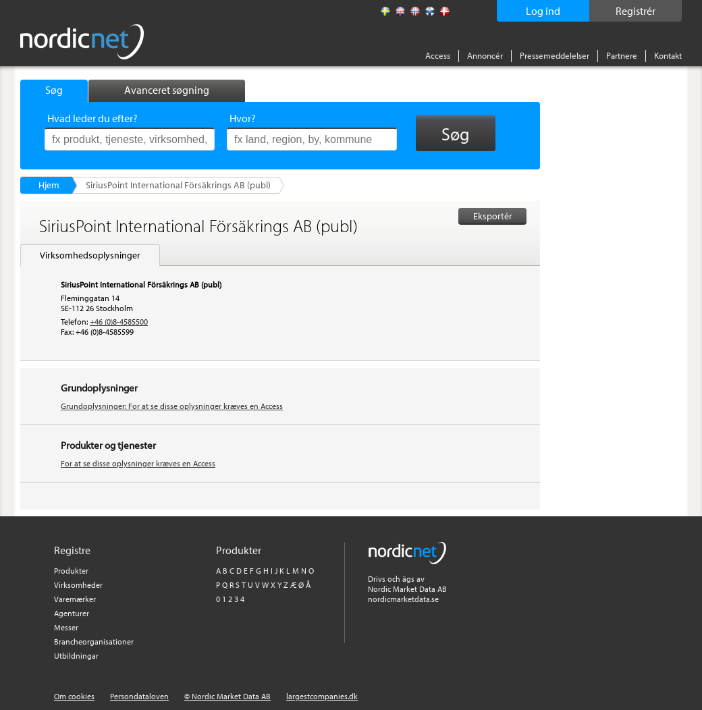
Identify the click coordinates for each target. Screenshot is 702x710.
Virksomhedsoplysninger (90, 255)
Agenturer (71, 613)
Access (437, 55)
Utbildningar (76, 656)
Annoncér (485, 55)
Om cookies (74, 696)
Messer (66, 627)
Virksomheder (78, 585)
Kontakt (668, 55)
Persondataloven (139, 696)
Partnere (621, 55)
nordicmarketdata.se (403, 599)
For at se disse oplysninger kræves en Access (138, 463)
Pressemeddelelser (554, 55)
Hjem (48, 185)
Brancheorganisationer (94, 641)
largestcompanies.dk (322, 696)
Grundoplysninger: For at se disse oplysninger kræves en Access (172, 406)
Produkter (71, 571)
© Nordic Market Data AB (227, 696)
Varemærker (75, 599)
